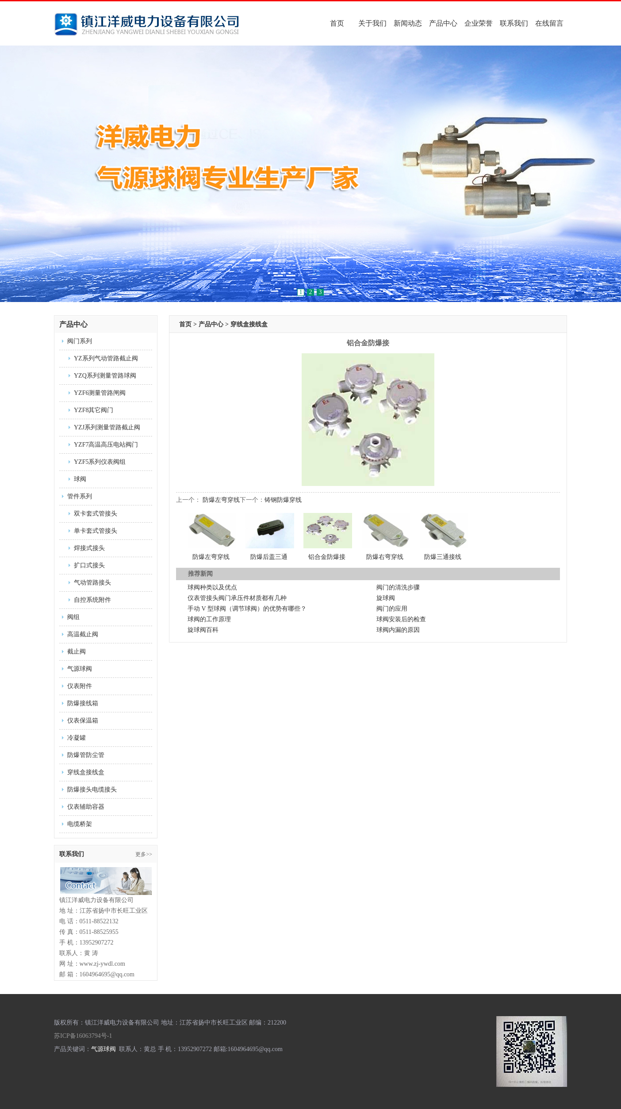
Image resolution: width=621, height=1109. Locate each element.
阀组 (73, 617)
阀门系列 (79, 341)
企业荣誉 (478, 23)
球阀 (80, 479)
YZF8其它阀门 (93, 410)
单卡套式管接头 (95, 531)
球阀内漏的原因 (398, 630)
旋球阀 (385, 598)
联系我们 (514, 23)
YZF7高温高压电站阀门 (106, 444)
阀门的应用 (391, 608)
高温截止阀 (82, 634)
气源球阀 (79, 668)
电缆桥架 (79, 824)
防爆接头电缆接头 (92, 789)
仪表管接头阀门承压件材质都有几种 (237, 598)
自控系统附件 (92, 600)
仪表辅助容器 (85, 806)
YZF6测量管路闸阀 (100, 393)
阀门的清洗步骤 (398, 587)
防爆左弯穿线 (221, 500)
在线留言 (549, 23)
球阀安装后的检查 (401, 619)
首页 (337, 23)
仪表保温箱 (82, 720)
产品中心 (443, 23)
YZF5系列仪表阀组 (100, 462)
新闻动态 (408, 23)
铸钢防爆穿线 (283, 500)
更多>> (143, 854)
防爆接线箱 (82, 703)
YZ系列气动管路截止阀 (106, 358)
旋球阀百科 (203, 630)
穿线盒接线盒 (85, 772)
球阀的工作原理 (209, 619)
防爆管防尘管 (85, 755)
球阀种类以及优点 (212, 587)
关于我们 (372, 23)
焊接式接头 (89, 548)
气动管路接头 (92, 582)
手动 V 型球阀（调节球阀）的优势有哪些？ (247, 608)
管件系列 (79, 496)
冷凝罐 (76, 737)
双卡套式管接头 (95, 513)
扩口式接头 (89, 565)
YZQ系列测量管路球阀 (105, 375)
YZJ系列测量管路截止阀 (107, 427)
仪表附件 (79, 686)
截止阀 (76, 651)
